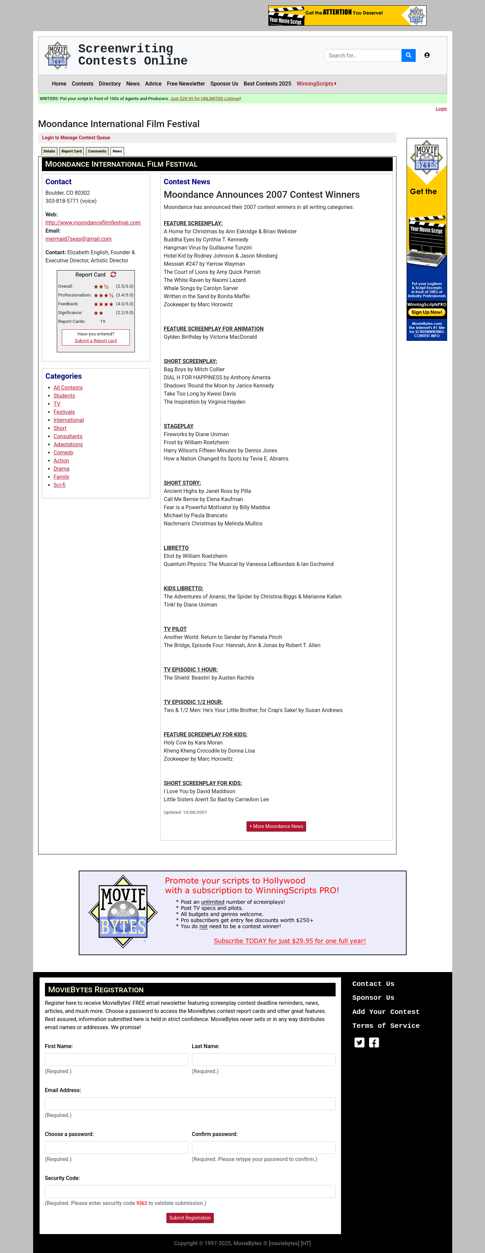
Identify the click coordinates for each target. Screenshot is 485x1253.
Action (61, 460)
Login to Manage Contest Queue (76, 137)
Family (62, 477)
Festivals (64, 412)
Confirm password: (215, 1134)
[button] (427, 55)
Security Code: (62, 1178)
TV (57, 404)
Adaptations (68, 444)
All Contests (68, 387)
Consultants (68, 436)
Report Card (71, 151)
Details (49, 151)
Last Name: (206, 1046)
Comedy (64, 452)
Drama (62, 469)
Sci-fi (60, 485)
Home (59, 83)
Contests (82, 83)
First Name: (59, 1046)
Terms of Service (386, 1026)
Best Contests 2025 (267, 83)
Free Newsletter (186, 83)
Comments (97, 151)
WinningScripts (317, 83)
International (69, 420)
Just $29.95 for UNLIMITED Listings (205, 98)
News (133, 83)
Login (441, 108)
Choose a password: (69, 1134)
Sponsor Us (224, 83)
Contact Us (374, 984)
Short (60, 428)
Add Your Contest (386, 1012)
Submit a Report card (96, 340)
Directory (110, 83)
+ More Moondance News (276, 826)
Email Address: (63, 1090)
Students (64, 396)
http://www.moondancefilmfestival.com (93, 222)
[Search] (363, 55)
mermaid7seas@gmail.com (79, 239)
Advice (153, 83)
